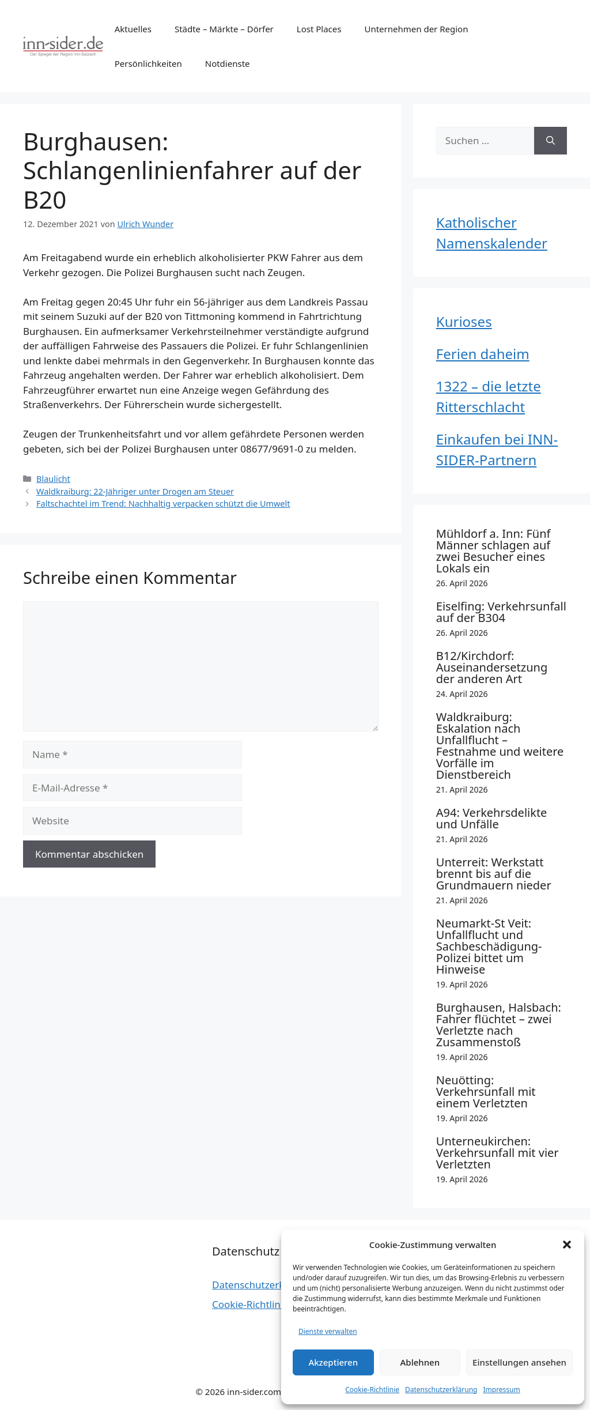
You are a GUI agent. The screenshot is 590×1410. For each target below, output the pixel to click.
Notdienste (227, 63)
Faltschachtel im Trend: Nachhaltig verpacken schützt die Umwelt (163, 503)
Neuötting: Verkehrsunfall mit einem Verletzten (486, 1091)
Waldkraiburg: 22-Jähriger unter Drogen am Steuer (135, 491)
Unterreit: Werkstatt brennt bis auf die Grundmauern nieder (493, 873)
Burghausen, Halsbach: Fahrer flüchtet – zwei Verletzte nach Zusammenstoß (498, 1025)
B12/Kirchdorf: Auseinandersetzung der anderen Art (491, 667)
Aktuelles (133, 29)
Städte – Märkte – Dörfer (224, 29)
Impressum (501, 1389)
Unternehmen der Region (416, 29)
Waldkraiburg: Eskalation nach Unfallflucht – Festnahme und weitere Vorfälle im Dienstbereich (500, 745)
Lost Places (319, 29)
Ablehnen (420, 1362)
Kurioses (464, 321)
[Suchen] (550, 140)
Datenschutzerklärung (441, 1389)
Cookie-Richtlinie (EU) (260, 1304)
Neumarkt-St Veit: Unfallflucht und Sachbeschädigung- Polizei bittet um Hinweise (489, 946)
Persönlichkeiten (148, 63)
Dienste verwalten (327, 1331)
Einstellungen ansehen (519, 1362)
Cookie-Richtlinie (372, 1389)
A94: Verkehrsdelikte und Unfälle (491, 818)
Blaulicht (53, 478)
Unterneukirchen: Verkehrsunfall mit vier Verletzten (497, 1152)
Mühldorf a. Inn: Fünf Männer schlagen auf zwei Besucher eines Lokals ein (493, 551)
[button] (567, 1244)
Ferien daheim (483, 353)
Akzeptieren (333, 1362)
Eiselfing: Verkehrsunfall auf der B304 (501, 611)
